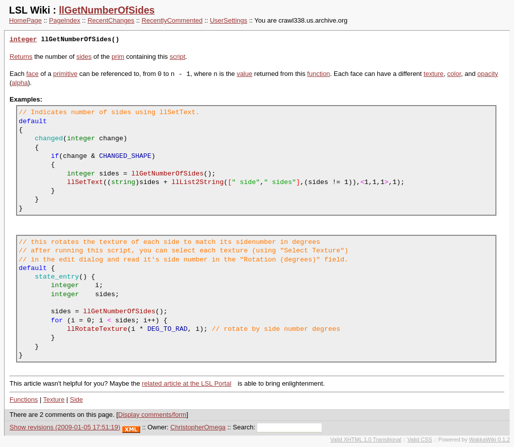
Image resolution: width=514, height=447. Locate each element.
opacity (487, 74)
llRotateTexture (97, 328)
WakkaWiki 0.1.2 (489, 439)
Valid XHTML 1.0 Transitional (365, 439)
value (244, 74)
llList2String (197, 182)
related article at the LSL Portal (186, 383)
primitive (65, 74)
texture (434, 74)
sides (83, 56)
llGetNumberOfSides (107, 10)
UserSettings (228, 20)
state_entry (57, 276)
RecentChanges (110, 20)
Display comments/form (152, 414)
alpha (20, 82)
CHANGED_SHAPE (125, 155)
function (318, 74)
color (454, 74)
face (32, 74)
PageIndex (64, 20)
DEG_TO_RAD (167, 328)
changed (49, 138)
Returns (21, 56)
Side (76, 399)
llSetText (85, 182)
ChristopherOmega (198, 427)
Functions (24, 399)
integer (23, 39)
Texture (54, 399)
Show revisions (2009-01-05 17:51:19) (65, 427)
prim (118, 56)
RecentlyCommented (172, 20)
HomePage (25, 20)
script (177, 56)
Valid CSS (419, 439)
